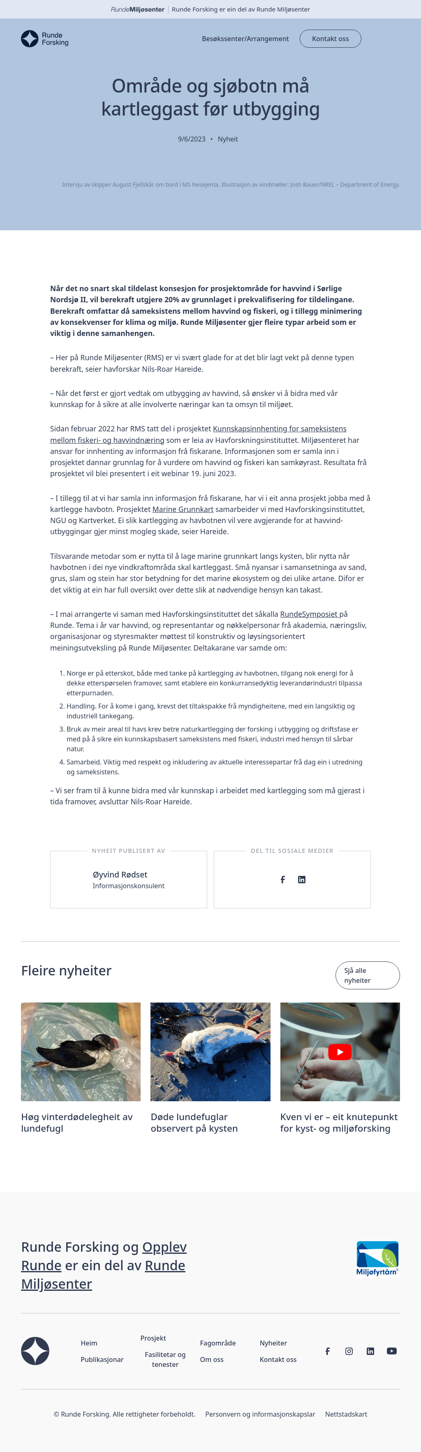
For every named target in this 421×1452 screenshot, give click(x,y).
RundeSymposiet (309, 614)
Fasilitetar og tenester (165, 1359)
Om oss (212, 1359)
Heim (89, 1343)
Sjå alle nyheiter (357, 975)
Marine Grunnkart (183, 509)
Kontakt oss (330, 38)
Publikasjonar (102, 1359)
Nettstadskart (346, 1414)
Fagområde (218, 1343)
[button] (381, 39)
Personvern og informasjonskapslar (260, 1414)
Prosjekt (153, 1338)
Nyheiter (273, 1343)
